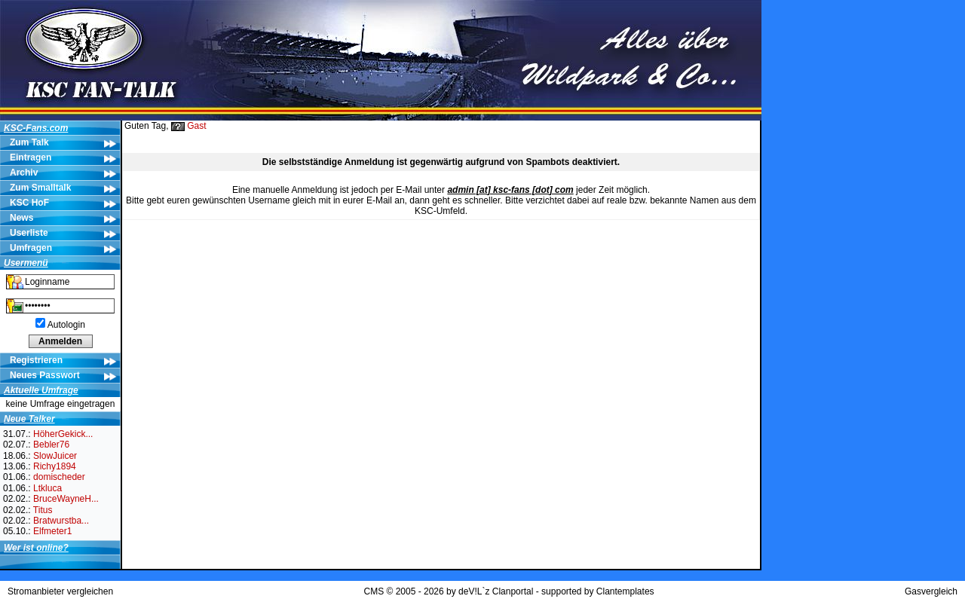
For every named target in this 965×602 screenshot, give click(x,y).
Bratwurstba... (61, 520)
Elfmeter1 (52, 531)
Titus (43, 510)
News (21, 217)
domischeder (59, 477)
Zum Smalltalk (40, 187)
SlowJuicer (55, 456)
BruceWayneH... (66, 499)
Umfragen (31, 248)
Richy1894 (54, 466)
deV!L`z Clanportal (495, 591)
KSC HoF (29, 202)
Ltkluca (47, 488)
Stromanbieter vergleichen (60, 591)
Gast (196, 126)
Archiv (24, 172)
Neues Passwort (45, 375)
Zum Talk (29, 142)
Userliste (29, 233)
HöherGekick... (63, 434)
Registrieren (36, 360)
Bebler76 (51, 444)
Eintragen (30, 157)
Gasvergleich (931, 591)
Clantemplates (625, 591)
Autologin (66, 324)
